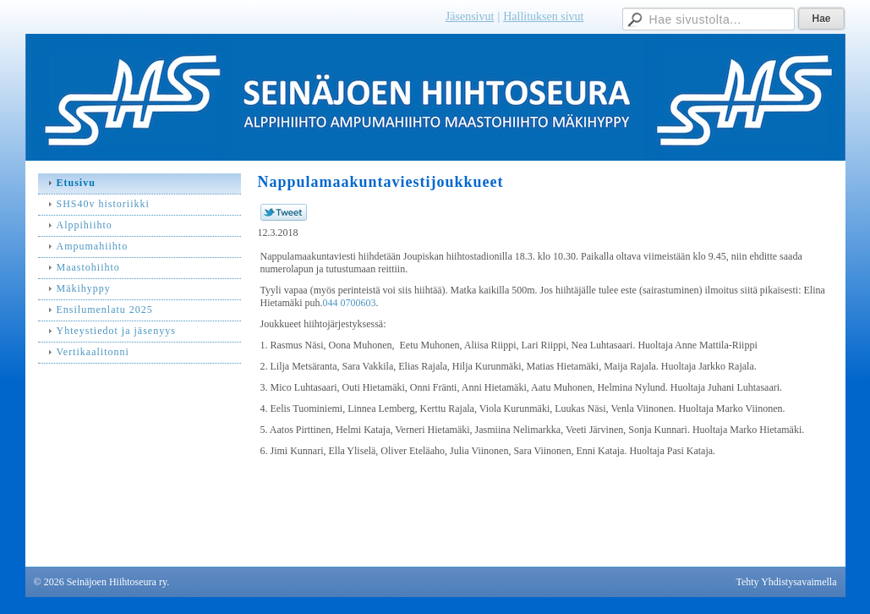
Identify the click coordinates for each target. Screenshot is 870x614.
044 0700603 (348, 303)
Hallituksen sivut (543, 16)
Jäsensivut (470, 16)
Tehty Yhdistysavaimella (786, 582)
